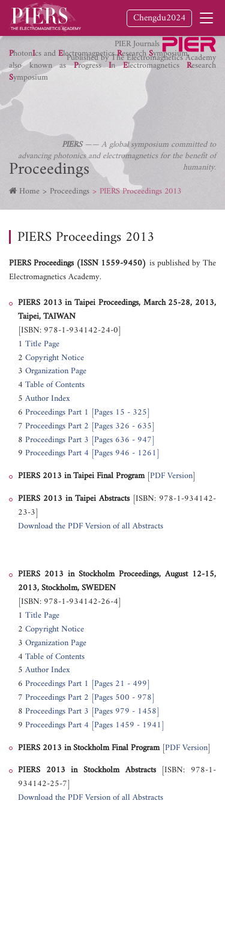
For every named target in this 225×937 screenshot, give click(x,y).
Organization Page (55, 371)
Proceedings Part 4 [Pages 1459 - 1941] (94, 725)
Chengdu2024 (159, 18)
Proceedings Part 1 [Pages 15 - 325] (87, 412)
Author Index (47, 398)
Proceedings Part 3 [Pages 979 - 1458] (93, 711)
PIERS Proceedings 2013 (140, 191)
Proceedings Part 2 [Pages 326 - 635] (90, 426)
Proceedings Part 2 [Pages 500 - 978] (90, 697)
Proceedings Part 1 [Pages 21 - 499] (87, 683)
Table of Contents (55, 384)
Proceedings (69, 191)
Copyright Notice (54, 357)
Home (29, 191)
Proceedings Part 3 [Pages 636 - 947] (91, 440)
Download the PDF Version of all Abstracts (90, 526)
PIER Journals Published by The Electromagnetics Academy (141, 50)
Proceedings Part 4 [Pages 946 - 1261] (92, 453)
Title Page (42, 344)
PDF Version (171, 475)
